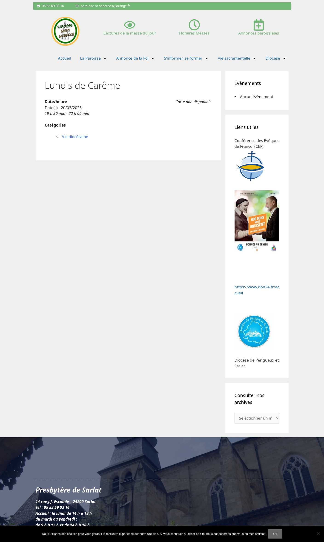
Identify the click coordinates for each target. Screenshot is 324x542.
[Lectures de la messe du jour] (129, 25)
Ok (275, 534)
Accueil (64, 58)
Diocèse (276, 58)
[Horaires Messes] (194, 25)
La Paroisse (93, 58)
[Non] (318, 533)
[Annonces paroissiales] (258, 25)
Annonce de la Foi (135, 58)
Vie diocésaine (75, 136)
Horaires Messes (194, 33)
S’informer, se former (186, 58)
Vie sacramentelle (237, 58)
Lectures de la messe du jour (129, 33)
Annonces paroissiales (258, 33)
